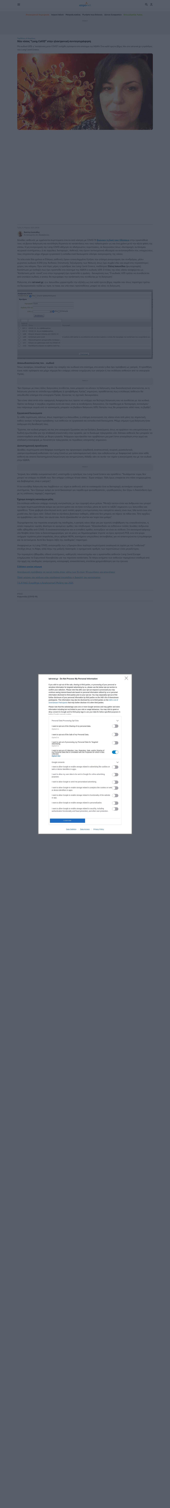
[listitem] (85, 720)
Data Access (85, 829)
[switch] (115, 726)
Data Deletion (71, 829)
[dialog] (85, 754)
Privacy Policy (98, 829)
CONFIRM (67, 821)
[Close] (127, 679)
